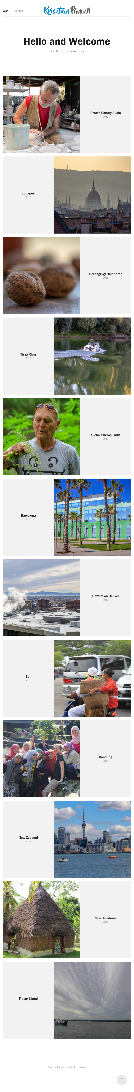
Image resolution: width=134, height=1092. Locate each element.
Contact (18, 11)
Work (6, 11)
